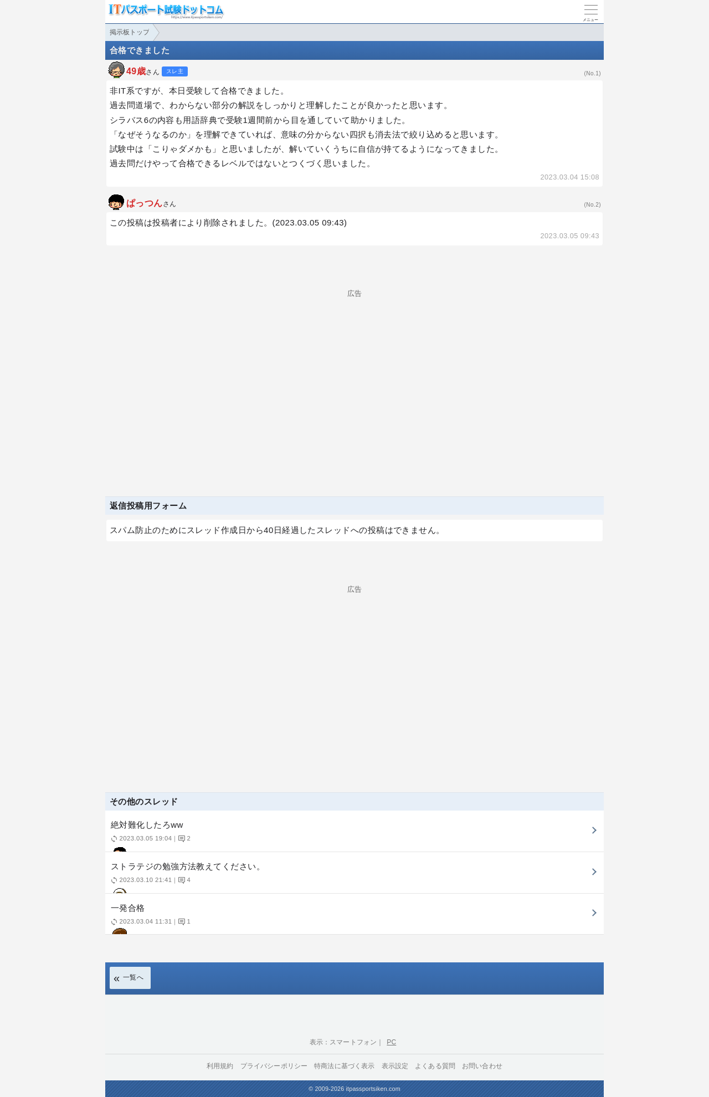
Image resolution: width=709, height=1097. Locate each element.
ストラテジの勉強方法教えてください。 (353, 877)
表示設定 (395, 1066)
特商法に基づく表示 (344, 1066)
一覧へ (133, 977)
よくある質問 (435, 1066)
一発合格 (353, 919)
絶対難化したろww (353, 836)
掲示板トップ (130, 32)
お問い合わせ (482, 1066)
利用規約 (220, 1066)
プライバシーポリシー (274, 1066)
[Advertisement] (354, 374)
